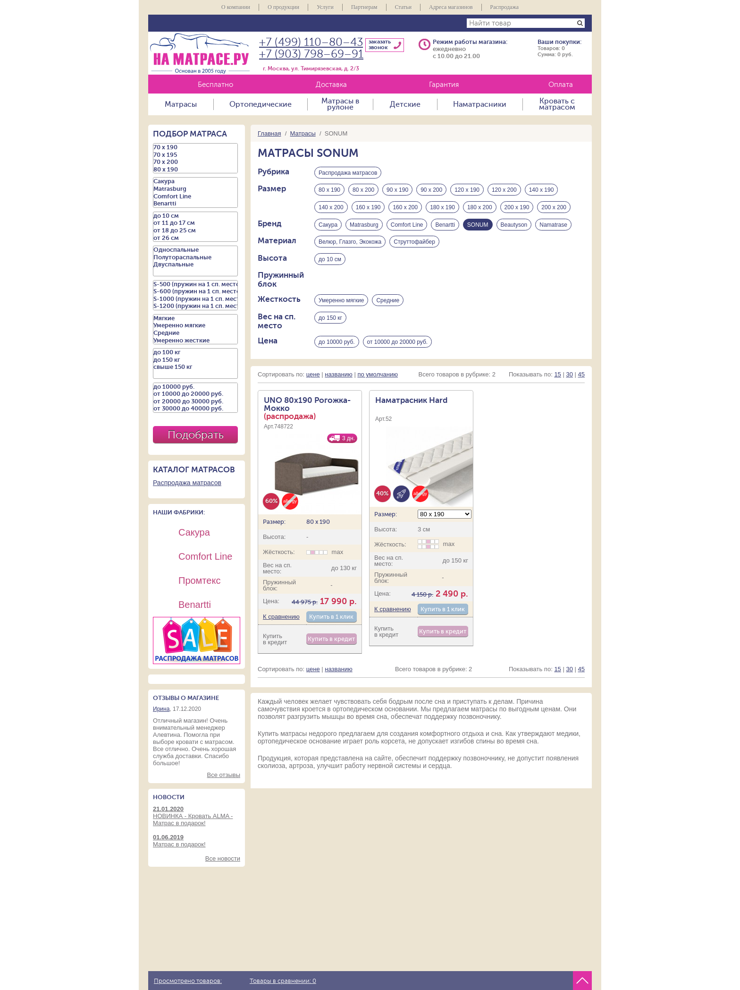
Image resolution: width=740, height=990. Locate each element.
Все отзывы (223, 774)
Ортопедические (260, 104)
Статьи (403, 7)
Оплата (560, 84)
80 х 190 (329, 190)
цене (313, 376)
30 (569, 376)
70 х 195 (195, 155)
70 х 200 (195, 162)
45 (581, 376)
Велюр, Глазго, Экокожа (350, 242)
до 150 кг (330, 319)
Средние (387, 302)
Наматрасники (479, 104)
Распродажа (504, 7)
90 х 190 (397, 190)
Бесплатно (215, 84)
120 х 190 (466, 190)
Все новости (222, 858)
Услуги (325, 7)
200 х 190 (517, 208)
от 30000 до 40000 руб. (195, 408)
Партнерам (364, 7)
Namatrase (553, 225)
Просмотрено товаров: (188, 981)
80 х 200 (363, 190)
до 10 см (330, 260)
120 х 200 (504, 190)
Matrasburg (364, 225)
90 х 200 (431, 190)
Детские (405, 104)
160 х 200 (405, 208)
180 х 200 (479, 208)
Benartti (444, 225)
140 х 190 (541, 190)
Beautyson (514, 225)
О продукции (283, 7)
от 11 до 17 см (195, 223)
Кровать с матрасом (557, 104)
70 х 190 (195, 147)
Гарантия (444, 84)
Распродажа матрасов (348, 173)
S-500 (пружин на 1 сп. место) (195, 284)
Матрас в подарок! (196, 841)
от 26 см (195, 238)
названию (338, 376)
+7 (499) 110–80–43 (311, 42)
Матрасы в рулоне (340, 104)
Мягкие (195, 318)
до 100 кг (195, 352)
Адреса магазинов (451, 7)
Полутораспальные (195, 257)
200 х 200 (553, 208)
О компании (235, 7)
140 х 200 (331, 208)
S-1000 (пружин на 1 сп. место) (195, 299)
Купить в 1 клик (331, 618)
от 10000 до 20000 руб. (397, 343)
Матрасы (181, 104)
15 (557, 376)
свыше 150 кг (195, 367)
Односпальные (195, 250)
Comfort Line (407, 225)
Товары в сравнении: (283, 981)
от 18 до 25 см (195, 230)
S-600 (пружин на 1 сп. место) (195, 291)
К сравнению (281, 618)
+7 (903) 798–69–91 (311, 54)
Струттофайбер (414, 242)
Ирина (161, 709)
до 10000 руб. (337, 343)
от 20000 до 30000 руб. (195, 401)
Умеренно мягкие (341, 302)
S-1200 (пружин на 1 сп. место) (195, 306)
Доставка (331, 84)
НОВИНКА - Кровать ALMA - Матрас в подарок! (196, 816)
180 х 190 (442, 208)
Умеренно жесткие (195, 340)
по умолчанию (377, 376)
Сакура (328, 225)
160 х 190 (368, 208)
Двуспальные (195, 264)
